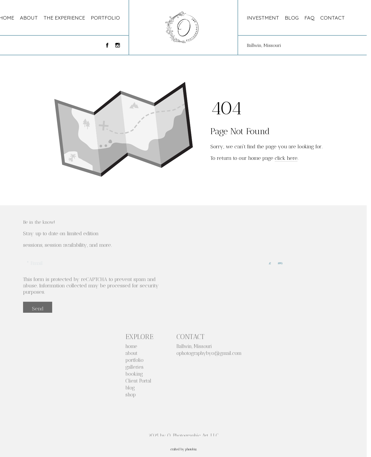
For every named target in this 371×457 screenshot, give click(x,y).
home (131, 347)
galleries (134, 368)
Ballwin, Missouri (264, 45)
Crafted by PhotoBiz (183, 449)
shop (130, 396)
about (131, 354)
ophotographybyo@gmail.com (209, 354)
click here (286, 158)
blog (130, 389)
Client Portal (138, 382)
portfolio (134, 361)
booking (134, 375)
